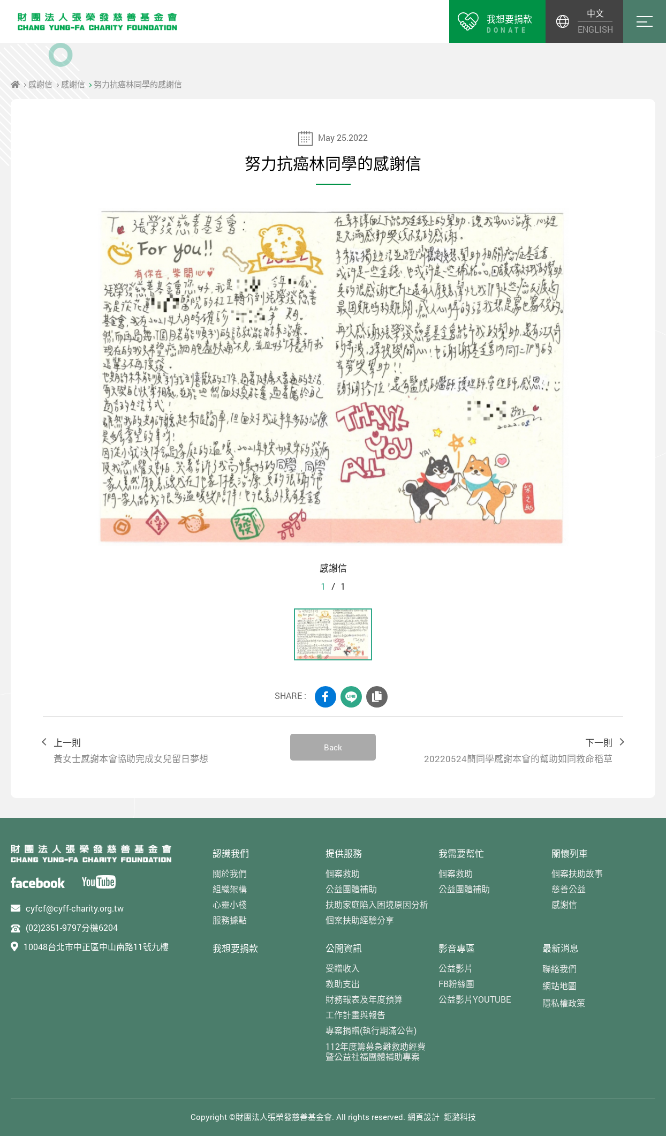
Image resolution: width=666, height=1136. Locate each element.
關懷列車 (569, 853)
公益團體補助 (351, 889)
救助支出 (343, 984)
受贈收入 (343, 968)
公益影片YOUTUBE (474, 999)
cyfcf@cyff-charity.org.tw (75, 908)
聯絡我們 (559, 968)
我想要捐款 (235, 948)
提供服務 (344, 853)
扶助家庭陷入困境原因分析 (377, 904)
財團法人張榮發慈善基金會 (97, 21)
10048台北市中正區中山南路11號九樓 (96, 946)
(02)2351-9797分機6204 (72, 927)
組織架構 (230, 889)
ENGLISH (595, 29)
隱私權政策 (563, 1003)
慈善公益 (568, 889)
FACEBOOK (325, 697)
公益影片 (455, 968)
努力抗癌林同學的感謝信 (138, 84)
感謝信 (40, 84)
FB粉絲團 (456, 984)
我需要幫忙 (461, 853)
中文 (595, 13)
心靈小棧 (230, 904)
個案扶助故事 (577, 873)
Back (333, 747)
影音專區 (456, 948)
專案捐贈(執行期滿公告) (371, 1030)
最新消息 (560, 948)
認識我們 (231, 853)
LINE (351, 697)
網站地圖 (559, 985)
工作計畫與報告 (355, 1015)
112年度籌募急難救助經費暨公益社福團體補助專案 (376, 1051)
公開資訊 (344, 948)
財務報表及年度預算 (364, 999)
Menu (644, 21)
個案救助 (343, 873)
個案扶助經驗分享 (360, 920)
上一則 (161, 751)
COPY (377, 697)
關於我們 (230, 873)
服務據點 (230, 920)
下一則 (505, 751)
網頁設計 (423, 1116)
